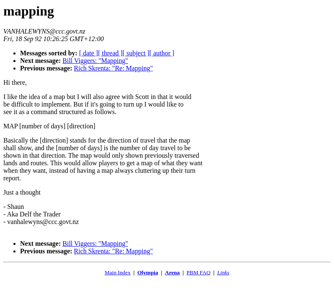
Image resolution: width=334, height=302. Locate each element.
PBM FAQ (199, 272)
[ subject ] (136, 53)
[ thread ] (110, 53)
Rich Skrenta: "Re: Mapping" (113, 68)
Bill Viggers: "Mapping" (95, 60)
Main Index (118, 272)
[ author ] (162, 53)
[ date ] (88, 53)
